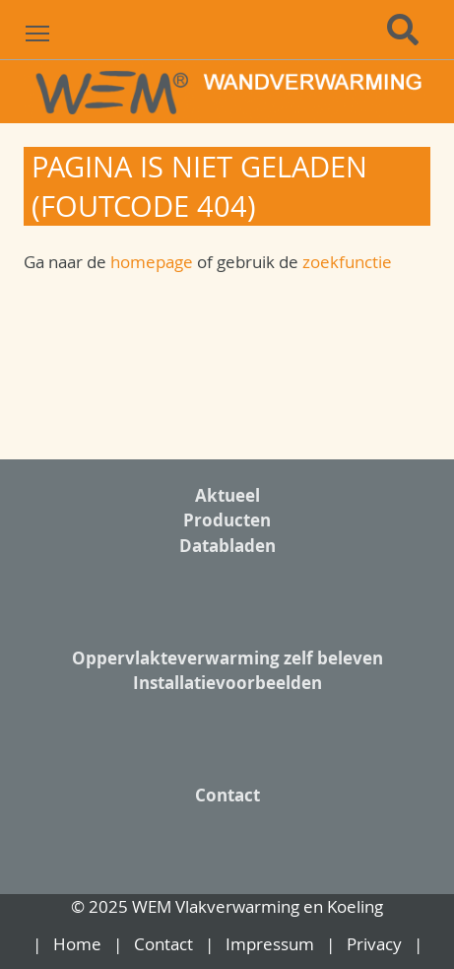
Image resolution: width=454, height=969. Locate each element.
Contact (227, 795)
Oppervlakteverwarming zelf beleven (227, 658)
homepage (153, 261)
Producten (227, 520)
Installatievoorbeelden (227, 682)
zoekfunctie (347, 261)
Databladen (227, 545)
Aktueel (227, 495)
